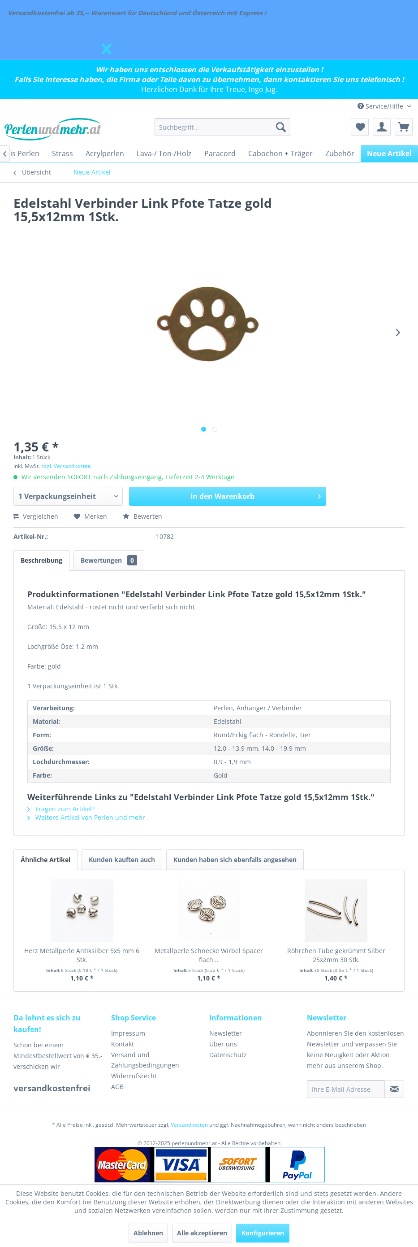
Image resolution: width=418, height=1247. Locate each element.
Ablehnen (148, 1233)
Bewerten (142, 516)
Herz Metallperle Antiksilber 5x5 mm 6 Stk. (81, 955)
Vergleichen (35, 516)
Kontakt (122, 1044)
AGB (117, 1086)
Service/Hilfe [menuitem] (381, 106)
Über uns (223, 1044)
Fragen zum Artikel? (61, 809)
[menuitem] (222, 127)
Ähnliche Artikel (45, 859)
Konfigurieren (262, 1233)
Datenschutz (228, 1054)
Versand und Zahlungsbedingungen (145, 1060)
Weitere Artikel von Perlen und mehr (86, 817)
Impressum (128, 1033)
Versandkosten (189, 1125)
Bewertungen (109, 560)
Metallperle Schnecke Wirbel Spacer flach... (209, 955)
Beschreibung (41, 560)
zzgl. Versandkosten (66, 466)
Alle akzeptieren (202, 1233)
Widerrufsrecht (134, 1076)
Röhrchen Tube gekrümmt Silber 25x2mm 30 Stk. (336, 955)
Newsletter (225, 1033)
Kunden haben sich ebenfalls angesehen (235, 859)
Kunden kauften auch (122, 859)
